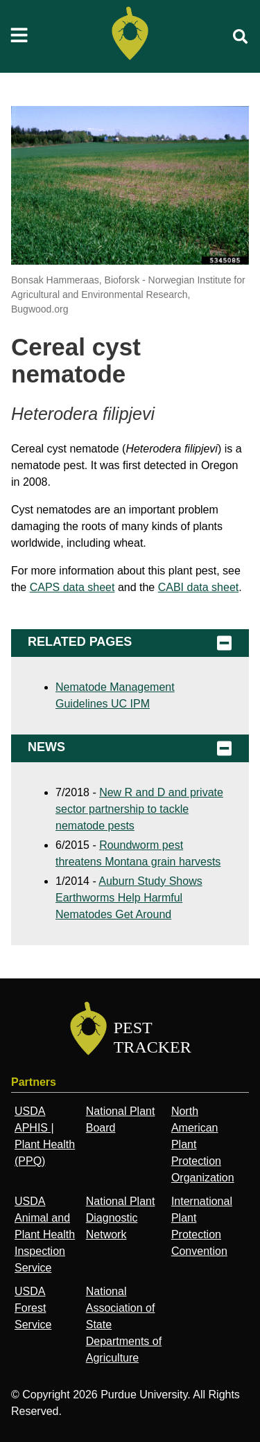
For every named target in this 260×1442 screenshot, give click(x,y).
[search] (240, 37)
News (130, 748)
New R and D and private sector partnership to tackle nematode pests (139, 809)
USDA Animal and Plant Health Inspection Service (45, 1234)
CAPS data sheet (72, 587)
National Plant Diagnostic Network (120, 1217)
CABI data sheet (198, 587)
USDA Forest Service (33, 1307)
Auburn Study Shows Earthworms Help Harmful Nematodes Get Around (128, 897)
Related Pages (130, 643)
